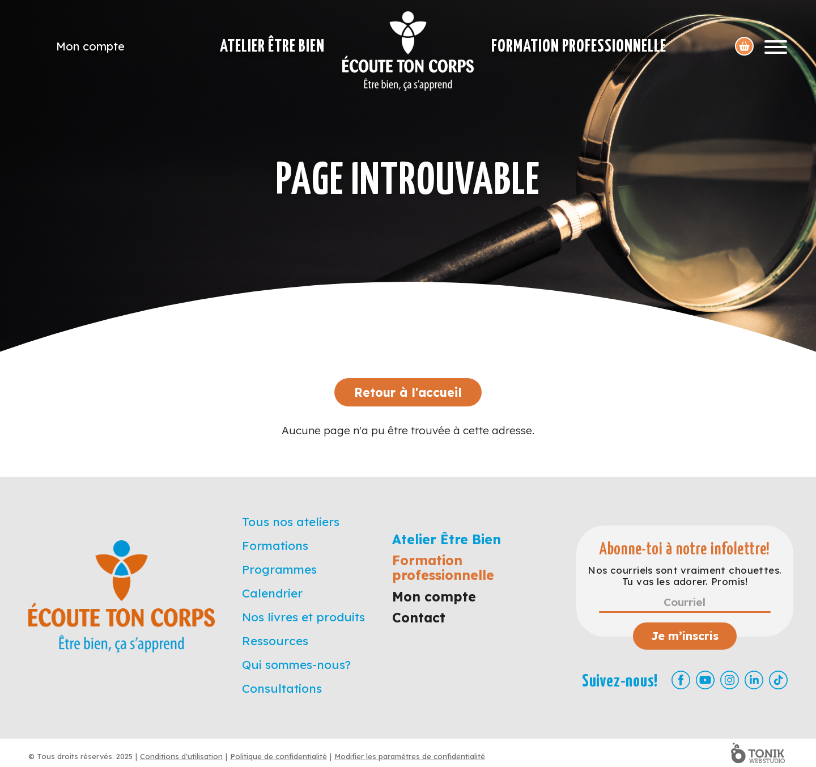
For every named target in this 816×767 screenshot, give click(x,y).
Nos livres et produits (303, 616)
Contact (418, 617)
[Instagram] (729, 680)
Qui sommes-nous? (296, 664)
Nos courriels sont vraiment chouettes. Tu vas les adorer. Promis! (684, 576)
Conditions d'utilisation (181, 756)
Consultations (282, 688)
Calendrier (272, 593)
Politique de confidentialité (278, 756)
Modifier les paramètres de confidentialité (409, 756)
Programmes (279, 569)
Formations (275, 545)
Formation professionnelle (578, 46)
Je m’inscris (685, 636)
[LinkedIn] (754, 680)
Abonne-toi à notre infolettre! (685, 549)
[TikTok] (778, 680)
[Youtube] (705, 680)
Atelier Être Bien (272, 46)
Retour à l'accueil (408, 392)
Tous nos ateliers (290, 521)
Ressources (275, 640)
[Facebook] (681, 680)
